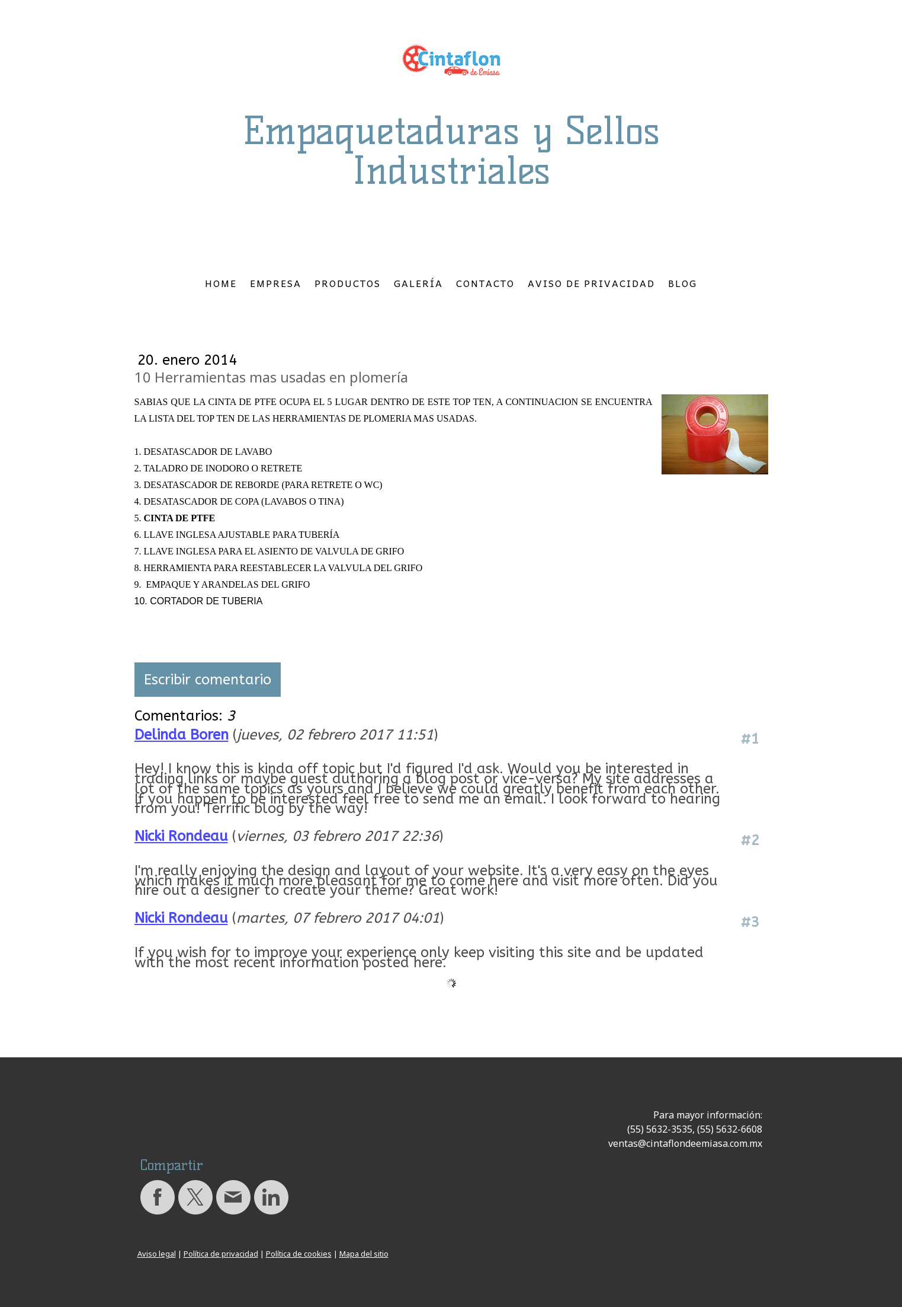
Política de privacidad (221, 1253)
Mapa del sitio (364, 1253)
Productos (347, 283)
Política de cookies (299, 1253)
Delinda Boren (181, 734)
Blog (682, 283)
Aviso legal (156, 1253)
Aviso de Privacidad (591, 283)
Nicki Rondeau (181, 836)
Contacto (485, 283)
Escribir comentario (207, 679)
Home (221, 283)
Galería (418, 283)
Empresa (275, 283)
